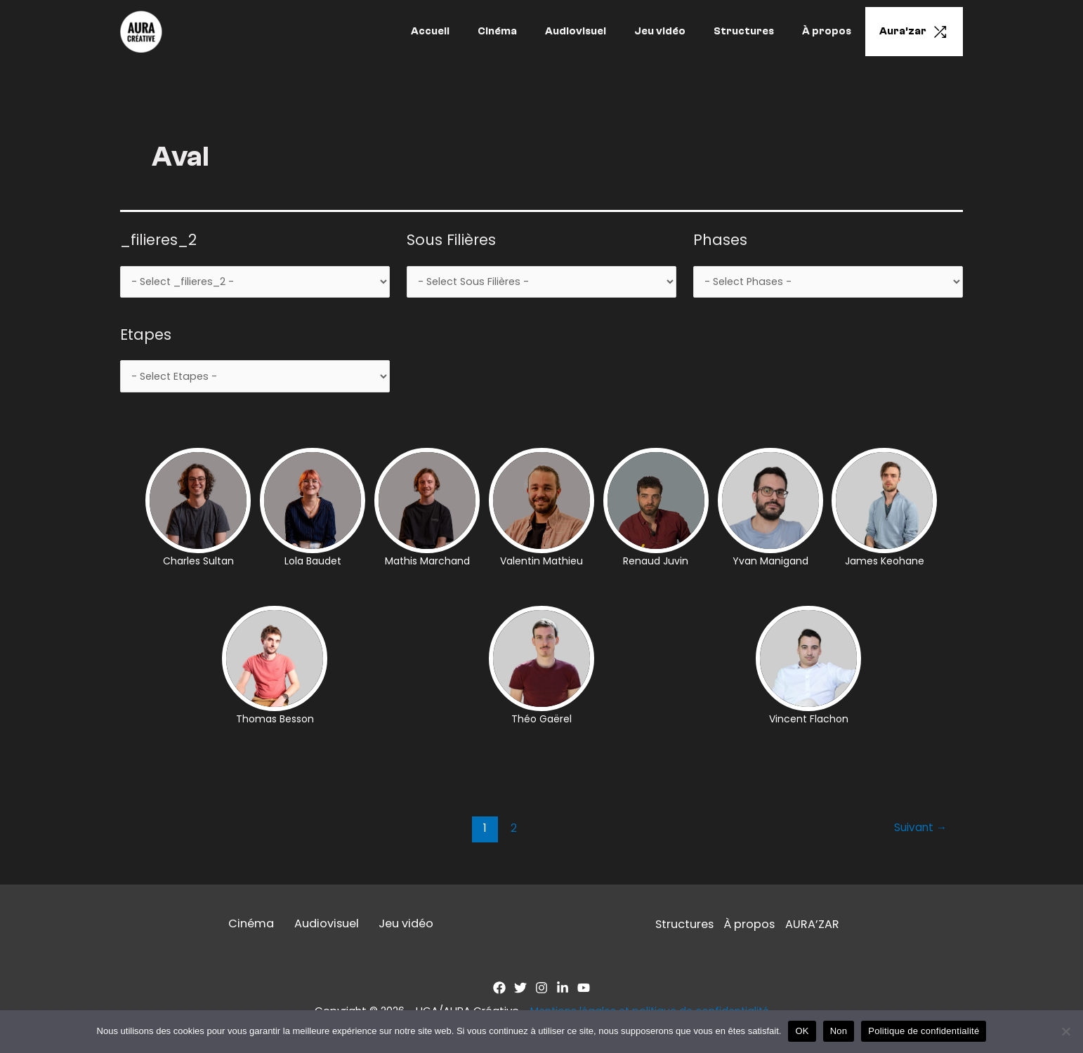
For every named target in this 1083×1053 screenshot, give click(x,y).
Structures (761, 31)
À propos (837, 31)
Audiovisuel (607, 31)
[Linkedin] (562, 992)
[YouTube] (583, 992)
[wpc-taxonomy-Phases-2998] (828, 283)
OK (801, 1031)
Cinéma (536, 31)
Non (839, 1031)
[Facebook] (499, 992)
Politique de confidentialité (923, 1031)
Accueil (476, 31)
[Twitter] (520, 992)
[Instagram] (541, 992)
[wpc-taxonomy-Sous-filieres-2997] (541, 283)
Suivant (919, 831)
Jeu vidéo (684, 31)
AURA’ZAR (815, 928)
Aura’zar (917, 32)
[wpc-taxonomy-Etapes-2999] (255, 379)
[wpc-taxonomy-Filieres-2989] (255, 283)
